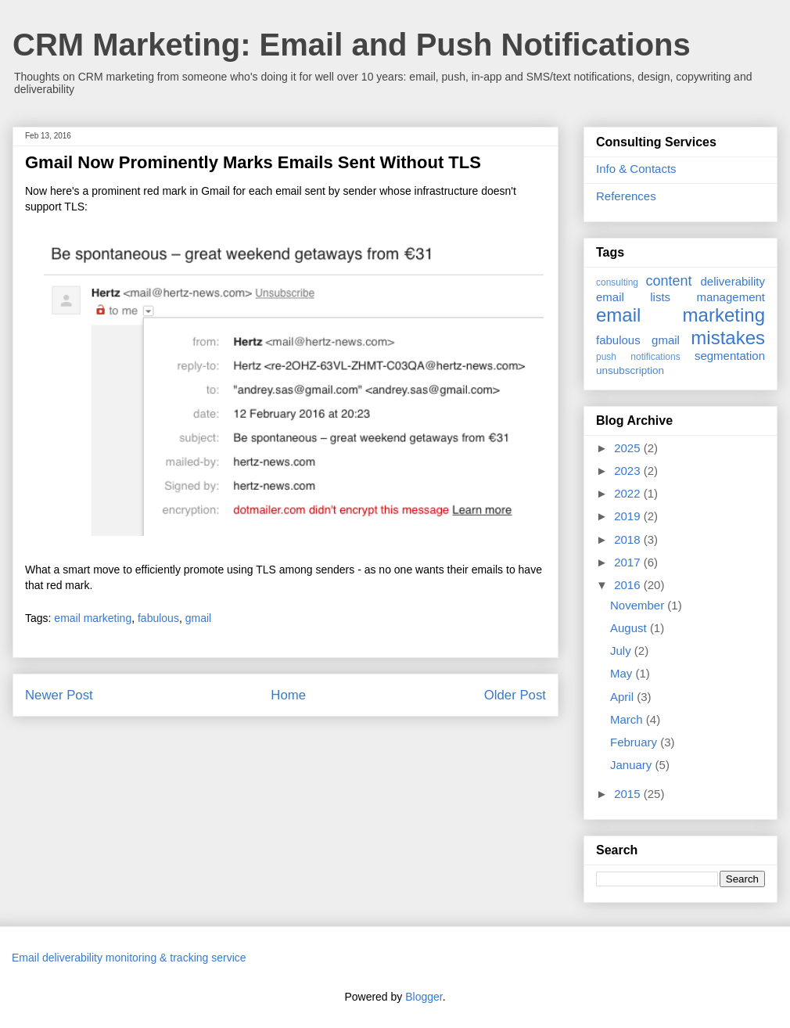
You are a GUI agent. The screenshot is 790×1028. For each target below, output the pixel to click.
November (638, 605)
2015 (629, 793)
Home (288, 695)
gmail (198, 618)
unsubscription (630, 370)
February (635, 742)
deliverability (732, 281)
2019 (629, 516)
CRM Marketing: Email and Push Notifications (352, 44)
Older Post (515, 695)
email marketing (92, 618)
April (623, 696)
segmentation (730, 355)
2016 (629, 584)
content (668, 281)
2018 (629, 539)
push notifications (638, 356)
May (623, 673)
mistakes (728, 337)
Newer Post (59, 695)
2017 (629, 562)
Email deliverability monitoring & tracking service (129, 957)
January (632, 764)
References (626, 196)
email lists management (680, 297)
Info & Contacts (636, 168)
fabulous (158, 618)
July (622, 650)
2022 (629, 493)
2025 (629, 448)
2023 (629, 470)
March (628, 719)
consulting (617, 282)
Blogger (423, 996)
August (630, 627)
